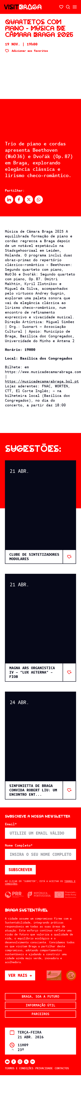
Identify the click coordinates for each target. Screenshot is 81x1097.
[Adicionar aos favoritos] (26, 51)
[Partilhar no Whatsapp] (39, 199)
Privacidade (44, 1068)
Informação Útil (40, 1005)
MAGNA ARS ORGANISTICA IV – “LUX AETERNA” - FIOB (32, 672)
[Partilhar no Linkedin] (9, 199)
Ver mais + (21, 975)
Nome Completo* (19, 845)
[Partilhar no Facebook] (19, 199)
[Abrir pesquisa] (68, 7)
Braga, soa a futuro (40, 996)
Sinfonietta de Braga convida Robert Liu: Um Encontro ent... (33, 790)
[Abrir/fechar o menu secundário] (74, 7)
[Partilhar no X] (29, 199)
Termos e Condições (19, 1068)
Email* (11, 824)
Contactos (62, 1068)
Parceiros (40, 1014)
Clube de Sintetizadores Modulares (34, 556)
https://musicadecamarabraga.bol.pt (42, 381)
